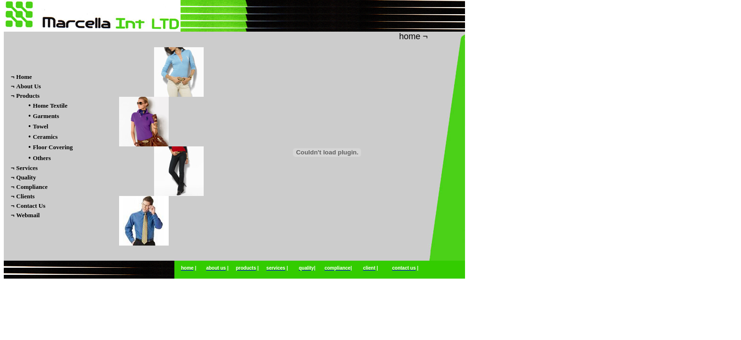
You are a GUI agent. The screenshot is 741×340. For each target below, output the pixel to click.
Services (26, 167)
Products (28, 95)
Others (42, 158)
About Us (28, 86)
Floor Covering (53, 147)
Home (24, 76)
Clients (25, 196)
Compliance (31, 186)
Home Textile (50, 105)
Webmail (28, 215)
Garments (46, 115)
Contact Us (30, 205)
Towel (40, 126)
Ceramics (45, 136)
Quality (26, 177)
